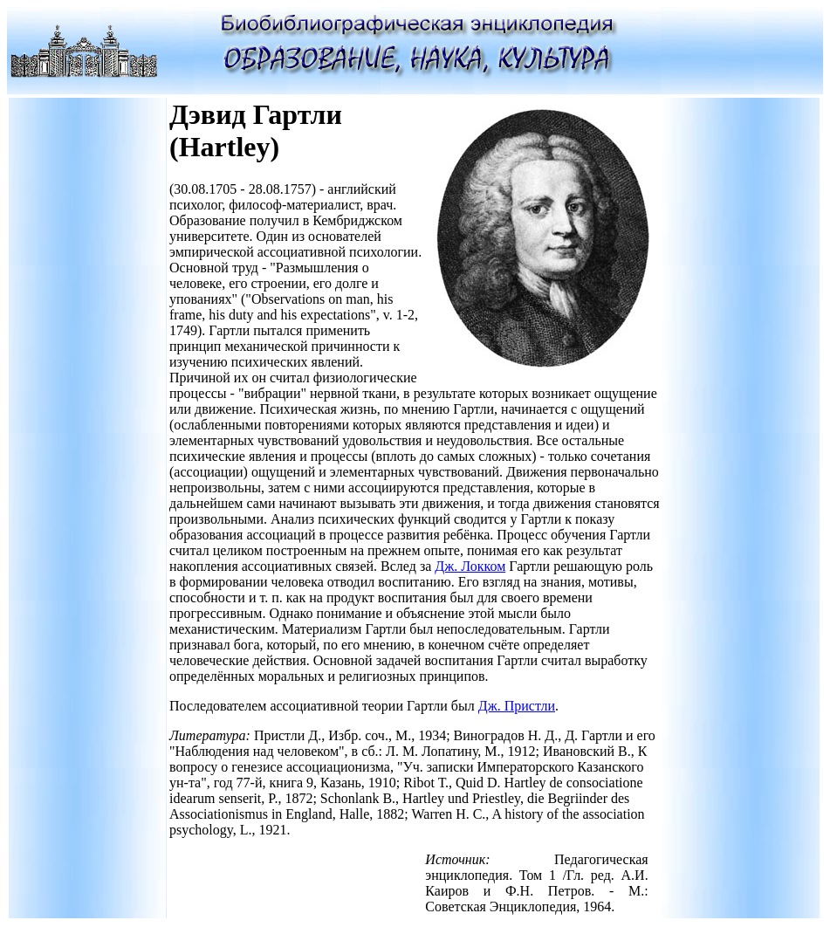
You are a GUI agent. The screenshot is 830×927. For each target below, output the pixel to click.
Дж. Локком (470, 566)
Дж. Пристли (516, 705)
